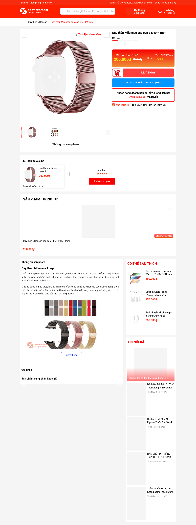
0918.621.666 (137, 96)
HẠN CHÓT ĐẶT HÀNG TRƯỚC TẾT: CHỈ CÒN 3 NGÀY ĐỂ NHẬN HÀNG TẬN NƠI (159, 456)
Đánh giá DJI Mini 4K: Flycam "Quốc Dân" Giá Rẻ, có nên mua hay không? (160, 421)
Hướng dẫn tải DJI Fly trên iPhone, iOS (148, 378)
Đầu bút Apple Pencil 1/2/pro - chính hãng (156, 293)
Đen (115, 43)
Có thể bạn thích (142, 264)
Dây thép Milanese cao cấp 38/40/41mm (48, 170)
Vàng (128, 43)
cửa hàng (139, 13)
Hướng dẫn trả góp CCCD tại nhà (143, 82)
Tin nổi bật (136, 342)
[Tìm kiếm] (63, 11)
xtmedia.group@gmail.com (138, 2)
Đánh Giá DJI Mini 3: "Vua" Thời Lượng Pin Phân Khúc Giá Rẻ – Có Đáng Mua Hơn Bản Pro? (160, 386)
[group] (66, 78)
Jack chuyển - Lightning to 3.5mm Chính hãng (159, 314)
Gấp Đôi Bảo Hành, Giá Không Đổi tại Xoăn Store (160, 490)
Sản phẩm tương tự (40, 199)
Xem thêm (71, 355)
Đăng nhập (160, 2)
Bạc (122, 43)
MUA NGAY (148, 72)
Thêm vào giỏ (102, 181)
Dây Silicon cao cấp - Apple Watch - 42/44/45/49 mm (159, 273)
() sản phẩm (169, 13)
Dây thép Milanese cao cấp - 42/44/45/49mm (46, 241)
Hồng (135, 43)
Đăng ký (172, 2)
